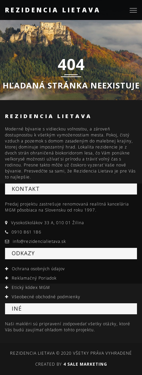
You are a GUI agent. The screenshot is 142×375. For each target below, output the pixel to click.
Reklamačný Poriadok (34, 278)
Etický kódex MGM (31, 287)
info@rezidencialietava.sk (39, 241)
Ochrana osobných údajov (38, 269)
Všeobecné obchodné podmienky (46, 297)
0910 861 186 (26, 232)
